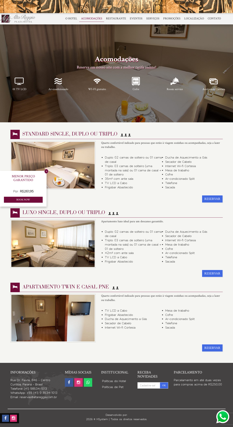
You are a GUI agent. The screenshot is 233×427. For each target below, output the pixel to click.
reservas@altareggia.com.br (38, 397)
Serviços (152, 19)
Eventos (136, 19)
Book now (23, 199)
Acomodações (91, 19)
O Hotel (71, 19)
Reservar (212, 199)
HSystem (102, 419)
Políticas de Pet (112, 387)
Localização (194, 19)
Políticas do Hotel (114, 381)
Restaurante (116, 19)
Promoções (171, 19)
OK (164, 385)
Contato (214, 19)
